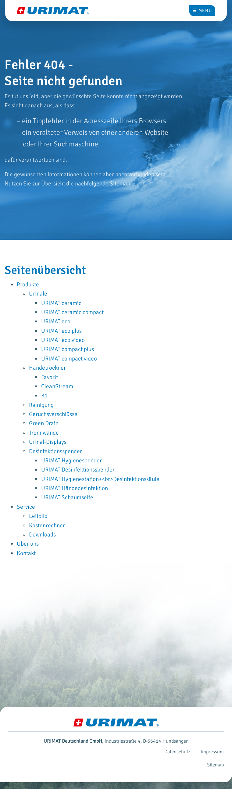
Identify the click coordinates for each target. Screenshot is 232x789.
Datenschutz (177, 752)
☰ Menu (202, 10)
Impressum (212, 752)
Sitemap (215, 765)
